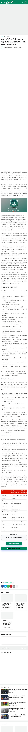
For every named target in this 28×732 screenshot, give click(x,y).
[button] (2, 2)
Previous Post (5, 648)
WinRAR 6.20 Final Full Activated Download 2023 (17, 703)
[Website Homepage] (9, 2)
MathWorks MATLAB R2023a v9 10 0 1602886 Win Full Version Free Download (7, 623)
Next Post (23, 648)
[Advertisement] (14, 19)
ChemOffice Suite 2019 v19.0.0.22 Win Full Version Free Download (20, 605)
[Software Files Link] (5, 691)
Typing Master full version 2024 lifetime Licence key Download (6, 605)
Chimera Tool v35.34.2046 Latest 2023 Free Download (17, 709)
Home (2, 36)
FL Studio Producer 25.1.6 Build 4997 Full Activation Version (17, 696)
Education (7, 36)
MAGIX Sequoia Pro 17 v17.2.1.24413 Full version (18, 690)
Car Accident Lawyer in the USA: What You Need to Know (17, 715)
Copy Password (14, 543)
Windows (12, 582)
